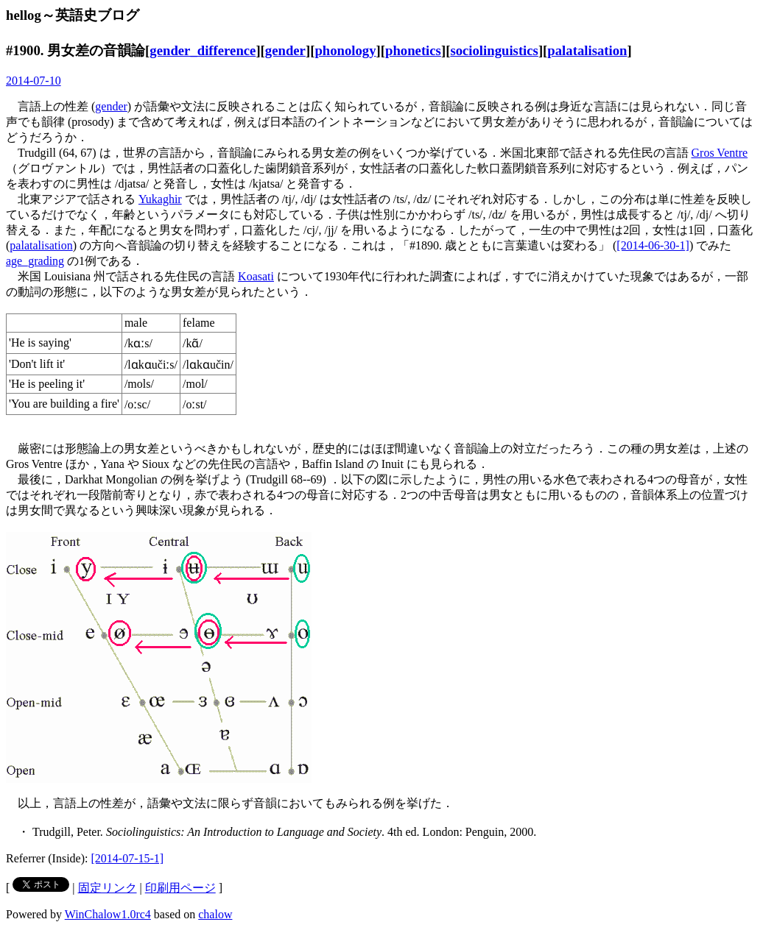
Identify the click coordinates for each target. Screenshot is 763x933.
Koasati (256, 276)
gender (285, 50)
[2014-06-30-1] (652, 245)
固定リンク (107, 887)
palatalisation (587, 50)
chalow (215, 914)
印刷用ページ (180, 887)
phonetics (413, 50)
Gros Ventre (720, 152)
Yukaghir (160, 199)
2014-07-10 (33, 80)
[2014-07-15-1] (127, 858)
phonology (345, 50)
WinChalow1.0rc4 (108, 914)
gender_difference (203, 50)
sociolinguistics (494, 50)
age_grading (35, 261)
